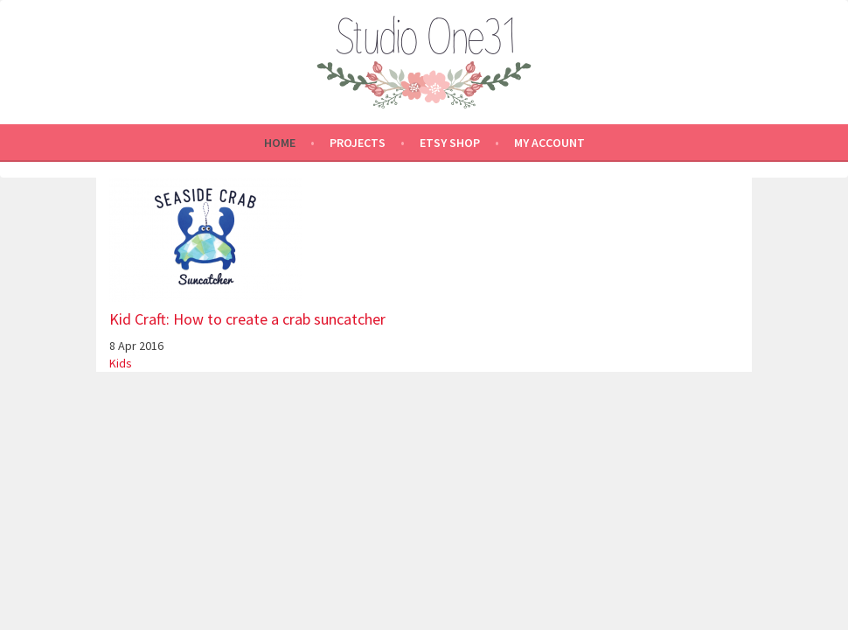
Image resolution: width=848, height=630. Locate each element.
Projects (358, 142)
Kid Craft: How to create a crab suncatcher (247, 319)
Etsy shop (450, 142)
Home (279, 142)
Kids (120, 363)
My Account (549, 142)
